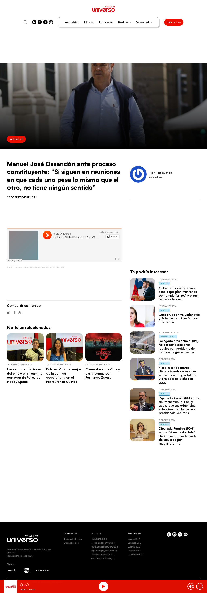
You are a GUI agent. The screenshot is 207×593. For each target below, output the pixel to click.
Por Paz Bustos (160, 173)
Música (89, 22)
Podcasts (124, 22)
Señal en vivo (174, 21)
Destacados (144, 22)
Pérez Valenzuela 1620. (102, 554)
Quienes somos (71, 543)
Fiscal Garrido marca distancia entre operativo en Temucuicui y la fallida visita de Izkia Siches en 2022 (177, 375)
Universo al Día (167, 336)
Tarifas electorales (73, 539)
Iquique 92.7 (134, 539)
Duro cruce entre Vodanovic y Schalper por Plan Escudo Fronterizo (179, 318)
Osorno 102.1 (134, 550)
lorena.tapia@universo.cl (103, 543)
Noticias (164, 283)
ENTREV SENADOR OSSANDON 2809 (44, 267)
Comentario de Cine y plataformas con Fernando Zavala (102, 373)
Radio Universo (15, 267)
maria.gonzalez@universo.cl (104, 546)
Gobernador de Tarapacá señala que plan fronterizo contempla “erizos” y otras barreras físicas (178, 293)
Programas (106, 22)
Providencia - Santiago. (102, 558)
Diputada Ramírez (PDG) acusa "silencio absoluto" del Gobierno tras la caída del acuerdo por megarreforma (178, 436)
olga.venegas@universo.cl (104, 550)
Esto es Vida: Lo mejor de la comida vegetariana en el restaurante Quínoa (63, 375)
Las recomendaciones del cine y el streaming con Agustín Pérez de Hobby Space (24, 375)
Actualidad (72, 22)
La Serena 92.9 (135, 554)
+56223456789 (99, 539)
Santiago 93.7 (135, 543)
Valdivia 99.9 (134, 546)
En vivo (24, 585)
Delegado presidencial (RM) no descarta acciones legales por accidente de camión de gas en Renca (178, 346)
